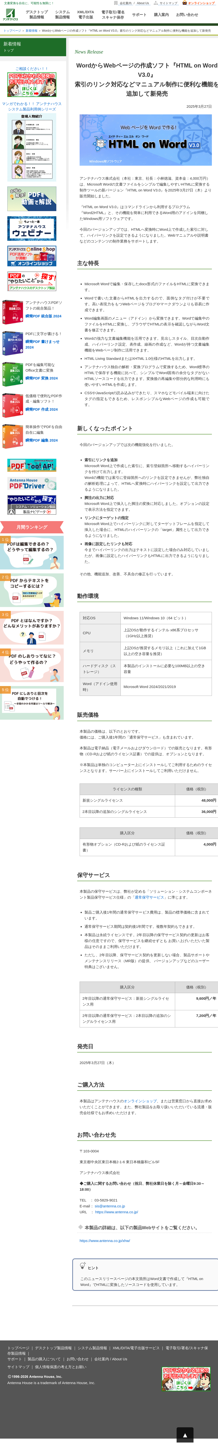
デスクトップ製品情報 (37, 14)
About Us (143, 3)
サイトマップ (168, 3)
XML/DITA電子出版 (85, 14)
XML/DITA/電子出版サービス (136, 1348)
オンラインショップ (201, 3)
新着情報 (31, 30)
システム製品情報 (62, 14)
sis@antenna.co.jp (110, 1206)
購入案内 (161, 15)
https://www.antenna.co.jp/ (116, 1212)
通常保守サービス (149, 897)
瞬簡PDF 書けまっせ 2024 (42, 344)
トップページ (12, 30)
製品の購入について (44, 1359)
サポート (139, 15)
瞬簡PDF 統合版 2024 (43, 316)
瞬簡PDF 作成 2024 (41, 409)
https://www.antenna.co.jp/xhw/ (105, 1241)
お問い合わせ (187, 15)
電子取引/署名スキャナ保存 (112, 14)
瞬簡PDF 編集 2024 (41, 440)
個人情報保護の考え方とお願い (60, 1367)
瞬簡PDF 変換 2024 (41, 378)
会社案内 (126, 3)
